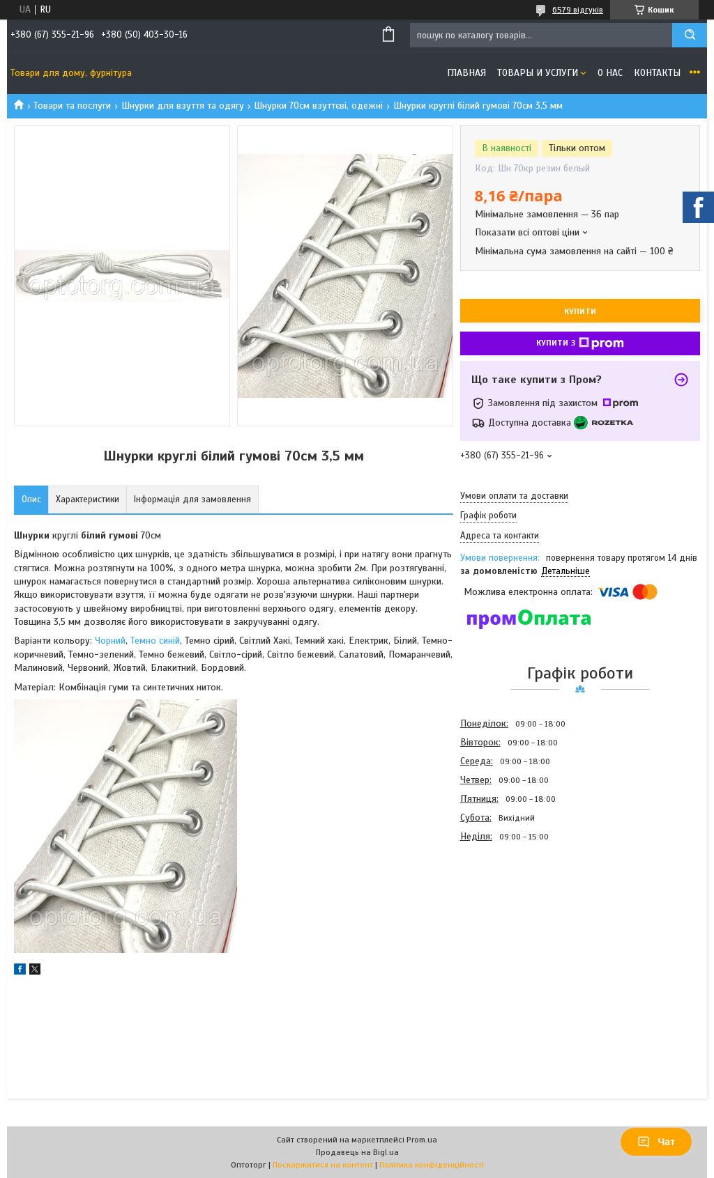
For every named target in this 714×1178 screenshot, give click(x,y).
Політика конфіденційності (431, 1165)
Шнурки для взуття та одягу (182, 105)
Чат (656, 1142)
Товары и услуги (537, 73)
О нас (610, 73)
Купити (580, 311)
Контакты (657, 73)
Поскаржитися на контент (323, 1165)
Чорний (110, 640)
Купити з (580, 343)
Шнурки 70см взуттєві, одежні (318, 105)
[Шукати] (689, 35)
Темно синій (155, 640)
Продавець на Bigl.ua (357, 1152)
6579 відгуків (577, 10)
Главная (466, 73)
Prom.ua (422, 1140)
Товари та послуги (72, 105)
